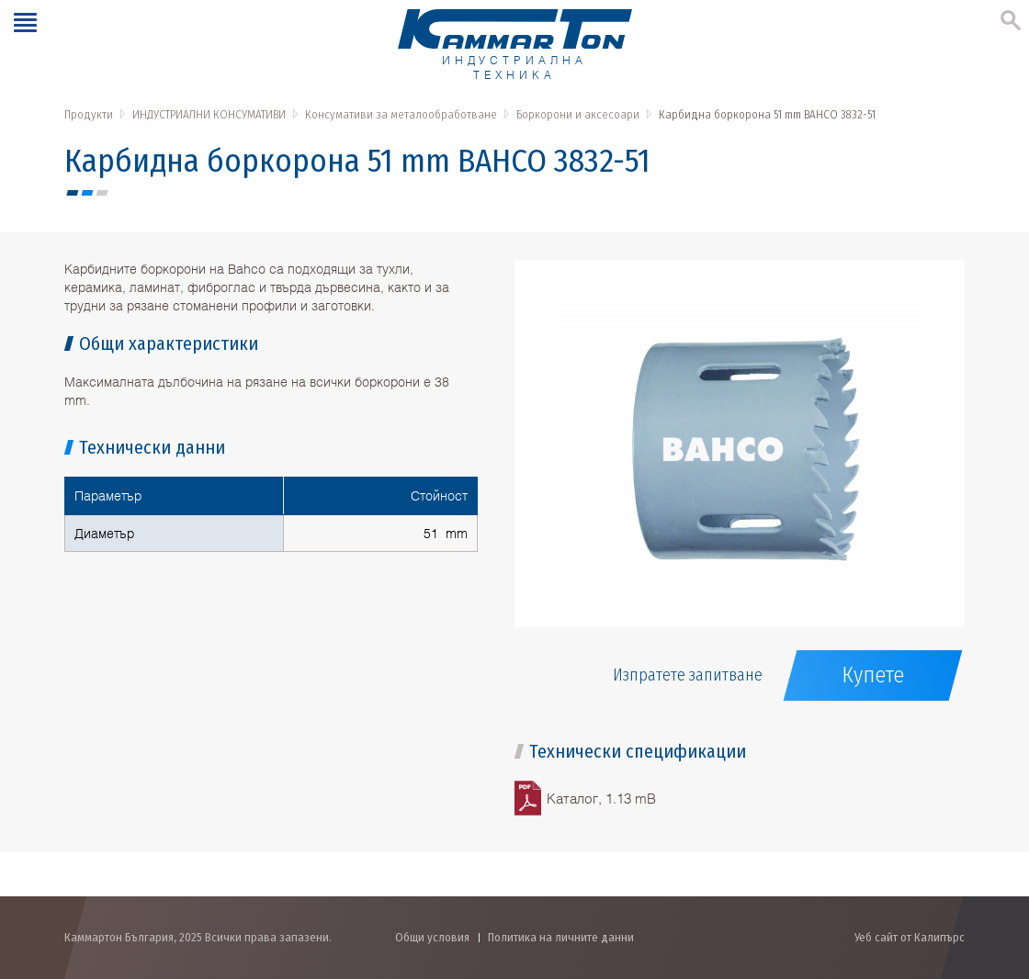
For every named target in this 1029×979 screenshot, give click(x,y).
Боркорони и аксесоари (577, 114)
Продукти (88, 114)
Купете (873, 675)
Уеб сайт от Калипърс (909, 937)
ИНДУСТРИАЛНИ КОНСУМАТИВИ (209, 114)
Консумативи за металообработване (401, 114)
